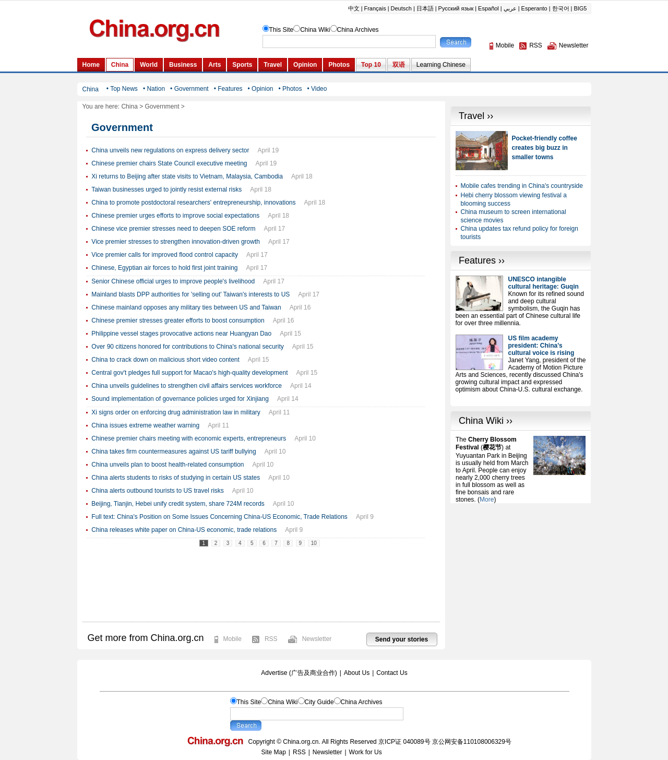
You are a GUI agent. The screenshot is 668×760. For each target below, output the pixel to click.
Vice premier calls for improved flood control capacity (164, 254)
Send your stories (401, 639)
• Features (228, 88)
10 (314, 543)
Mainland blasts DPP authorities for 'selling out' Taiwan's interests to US (190, 294)
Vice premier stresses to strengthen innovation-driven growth (175, 241)
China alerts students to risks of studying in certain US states (175, 477)
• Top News (122, 88)
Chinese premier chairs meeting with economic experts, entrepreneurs (188, 438)
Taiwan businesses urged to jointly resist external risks (166, 189)
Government (162, 106)
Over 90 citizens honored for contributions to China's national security (187, 346)
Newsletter (317, 639)
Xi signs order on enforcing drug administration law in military (175, 412)
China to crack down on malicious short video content (165, 359)
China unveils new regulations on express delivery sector (170, 150)
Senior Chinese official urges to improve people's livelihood (173, 281)
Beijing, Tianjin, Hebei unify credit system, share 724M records (177, 503)
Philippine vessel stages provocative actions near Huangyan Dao (181, 333)
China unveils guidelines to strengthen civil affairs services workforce (186, 385)
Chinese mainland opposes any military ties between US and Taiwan (186, 307)
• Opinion (260, 88)
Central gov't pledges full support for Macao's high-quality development (189, 372)
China (129, 106)
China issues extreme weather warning (145, 425)
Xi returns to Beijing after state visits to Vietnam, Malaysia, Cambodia (187, 176)
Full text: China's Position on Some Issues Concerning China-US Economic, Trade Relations (219, 516)
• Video (317, 88)
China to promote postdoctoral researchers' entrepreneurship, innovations (193, 202)
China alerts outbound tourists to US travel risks (157, 490)
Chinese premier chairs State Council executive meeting (169, 163)
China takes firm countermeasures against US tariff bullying (173, 451)
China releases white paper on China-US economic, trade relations (184, 529)
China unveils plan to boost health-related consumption (167, 464)
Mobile (232, 639)
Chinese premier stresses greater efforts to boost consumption (177, 320)
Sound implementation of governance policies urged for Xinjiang (180, 398)
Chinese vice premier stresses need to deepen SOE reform (173, 228)
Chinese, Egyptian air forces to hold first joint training (164, 267)
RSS (271, 639)
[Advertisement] (521, 568)
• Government (189, 88)
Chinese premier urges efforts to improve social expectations (175, 215)
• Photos (290, 88)
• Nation (154, 88)
